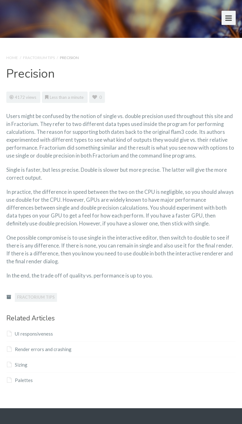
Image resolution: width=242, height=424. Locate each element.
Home (12, 57)
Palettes (20, 380)
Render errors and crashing (39, 349)
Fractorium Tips (39, 57)
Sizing (17, 364)
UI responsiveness (30, 334)
